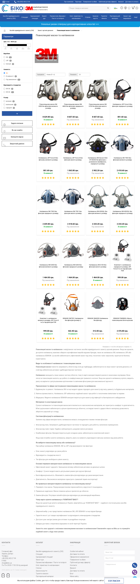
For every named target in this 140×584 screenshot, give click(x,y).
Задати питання (13, 123)
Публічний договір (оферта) (108, 2)
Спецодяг (24, 17)
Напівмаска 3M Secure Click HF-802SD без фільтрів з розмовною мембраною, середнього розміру (97, 161)
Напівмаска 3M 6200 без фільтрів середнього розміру (73, 266)
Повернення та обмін (90, 2)
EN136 (8, 89)
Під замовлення (12, 80)
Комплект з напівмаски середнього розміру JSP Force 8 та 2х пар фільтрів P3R (122, 268)
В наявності (10, 76)
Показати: (73, 74)
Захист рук (44, 17)
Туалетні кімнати (104, 17)
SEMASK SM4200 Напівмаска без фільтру (97, 319)
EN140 (9, 92)
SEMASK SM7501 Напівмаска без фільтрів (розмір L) (73, 319)
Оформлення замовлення (79, 557)
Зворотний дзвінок (13, 143)
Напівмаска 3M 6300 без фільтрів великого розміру (48, 266)
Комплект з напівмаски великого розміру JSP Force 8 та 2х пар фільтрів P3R (48, 320)
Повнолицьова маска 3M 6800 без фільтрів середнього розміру (72, 106)
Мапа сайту (74, 576)
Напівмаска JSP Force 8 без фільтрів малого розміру (73, 159)
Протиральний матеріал (115, 17)
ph (133, 564)
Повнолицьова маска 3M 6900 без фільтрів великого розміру (48, 106)
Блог (71, 574)
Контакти (73, 565)
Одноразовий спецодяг (35, 17)
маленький (10, 105)
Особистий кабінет (77, 551)
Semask (9, 64)
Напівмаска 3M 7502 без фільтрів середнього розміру (48, 212)
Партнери (78, 2)
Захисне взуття (95, 17)
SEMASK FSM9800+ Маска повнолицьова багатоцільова (122, 319)
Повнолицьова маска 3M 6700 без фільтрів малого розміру (98, 106)
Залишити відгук (13, 137)
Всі (6, 73)
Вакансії (121, 2)
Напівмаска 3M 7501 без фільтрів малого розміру (73, 212)
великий (9, 101)
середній (9, 108)
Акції (135, 17)
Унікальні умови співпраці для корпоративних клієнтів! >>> (70, 24)
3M (8, 57)
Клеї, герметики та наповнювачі (76, 17)
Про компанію (68, 2)
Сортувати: (40, 74)
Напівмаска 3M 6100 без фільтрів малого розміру (97, 266)
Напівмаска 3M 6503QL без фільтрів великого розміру (97, 212)
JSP (8, 61)
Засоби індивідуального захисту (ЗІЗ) (11, 17)
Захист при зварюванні (127, 17)
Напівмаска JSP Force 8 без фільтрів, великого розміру (48, 159)
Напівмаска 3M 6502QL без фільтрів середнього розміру (122, 212)
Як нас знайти (12, 130)
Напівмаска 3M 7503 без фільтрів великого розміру (122, 159)
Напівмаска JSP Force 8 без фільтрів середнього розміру (122, 105)
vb (133, 570)
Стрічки (87, 17)
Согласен (114, 580)
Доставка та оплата (131, 2)
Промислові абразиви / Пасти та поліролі (58, 17)
